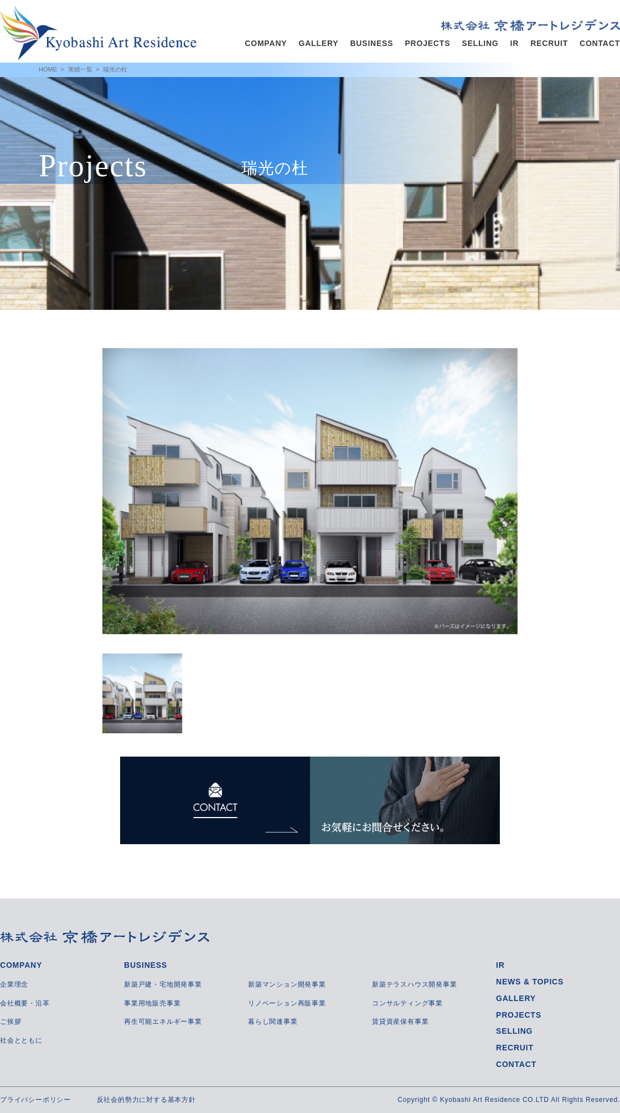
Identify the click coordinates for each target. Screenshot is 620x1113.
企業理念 (14, 984)
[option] (310, 491)
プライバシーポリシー (35, 1100)
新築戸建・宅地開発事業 (163, 984)
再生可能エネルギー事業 (163, 1021)
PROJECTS (427, 43)
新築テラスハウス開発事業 (414, 984)
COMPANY (266, 43)
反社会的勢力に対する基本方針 (146, 1100)
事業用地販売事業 (152, 1003)
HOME (48, 69)
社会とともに (21, 1040)
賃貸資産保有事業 (400, 1021)
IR (514, 43)
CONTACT (600, 43)
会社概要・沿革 (25, 1003)
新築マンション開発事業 (287, 984)
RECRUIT (549, 43)
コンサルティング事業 (407, 1003)
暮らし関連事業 (273, 1021)
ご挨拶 (10, 1021)
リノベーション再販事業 (287, 1003)
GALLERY (318, 43)
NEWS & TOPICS (530, 981)
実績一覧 (80, 69)
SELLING (480, 43)
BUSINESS (371, 43)
